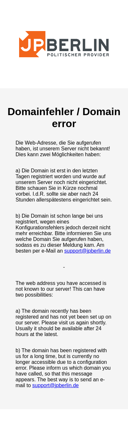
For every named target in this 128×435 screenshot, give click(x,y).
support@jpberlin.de (87, 251)
